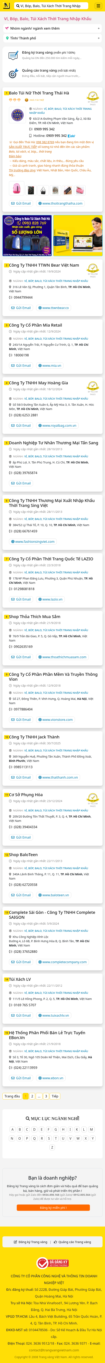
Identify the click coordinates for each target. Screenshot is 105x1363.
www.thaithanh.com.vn (58, 777)
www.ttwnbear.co (53, 308)
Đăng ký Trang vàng (33, 1242)
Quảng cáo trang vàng (49, 70)
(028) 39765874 (25, 473)
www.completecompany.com (62, 962)
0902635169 (23, 646)
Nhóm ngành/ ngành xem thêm (32, 28)
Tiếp (55, 1096)
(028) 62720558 (25, 884)
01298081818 (24, 589)
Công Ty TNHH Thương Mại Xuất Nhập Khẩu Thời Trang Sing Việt (52, 503)
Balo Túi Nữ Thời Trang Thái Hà (39, 93)
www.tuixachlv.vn (53, 1015)
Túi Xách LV (20, 979)
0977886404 (23, 709)
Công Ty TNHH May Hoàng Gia (38, 383)
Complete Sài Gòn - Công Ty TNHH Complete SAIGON (52, 915)
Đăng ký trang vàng (48, 52)
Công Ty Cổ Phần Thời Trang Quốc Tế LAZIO (51, 559)
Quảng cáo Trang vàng (74, 1242)
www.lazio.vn (50, 599)
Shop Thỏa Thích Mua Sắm (34, 616)
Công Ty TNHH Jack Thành (34, 737)
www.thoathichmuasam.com (62, 657)
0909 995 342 (56, 135)
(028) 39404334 (25, 827)
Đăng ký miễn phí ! (53, 1208)
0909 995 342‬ (44, 129)
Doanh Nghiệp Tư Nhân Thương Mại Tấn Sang (53, 442)
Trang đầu (12, 1096)
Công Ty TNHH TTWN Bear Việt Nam (44, 265)
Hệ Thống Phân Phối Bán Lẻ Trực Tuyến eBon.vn (47, 1035)
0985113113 (23, 767)
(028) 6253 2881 (26, 415)
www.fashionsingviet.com (33, 541)
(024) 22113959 (25, 1067)
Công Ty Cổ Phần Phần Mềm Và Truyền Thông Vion (53, 677)
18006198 (21, 355)
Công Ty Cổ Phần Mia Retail (35, 325)
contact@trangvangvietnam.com (54, 1350)
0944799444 (23, 297)
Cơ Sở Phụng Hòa (26, 794)
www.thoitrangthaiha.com (60, 203)
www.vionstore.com (55, 719)
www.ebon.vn (50, 1078)
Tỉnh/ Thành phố (20, 38)
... (39, 1096)
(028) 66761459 (25, 531)
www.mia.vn (49, 365)
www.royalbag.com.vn (57, 425)
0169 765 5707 (25, 1005)
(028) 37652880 (25, 951)
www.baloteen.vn (53, 895)
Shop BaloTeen (23, 854)
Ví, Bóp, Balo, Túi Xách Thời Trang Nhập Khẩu (48, 6)
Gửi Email (21, 203)
